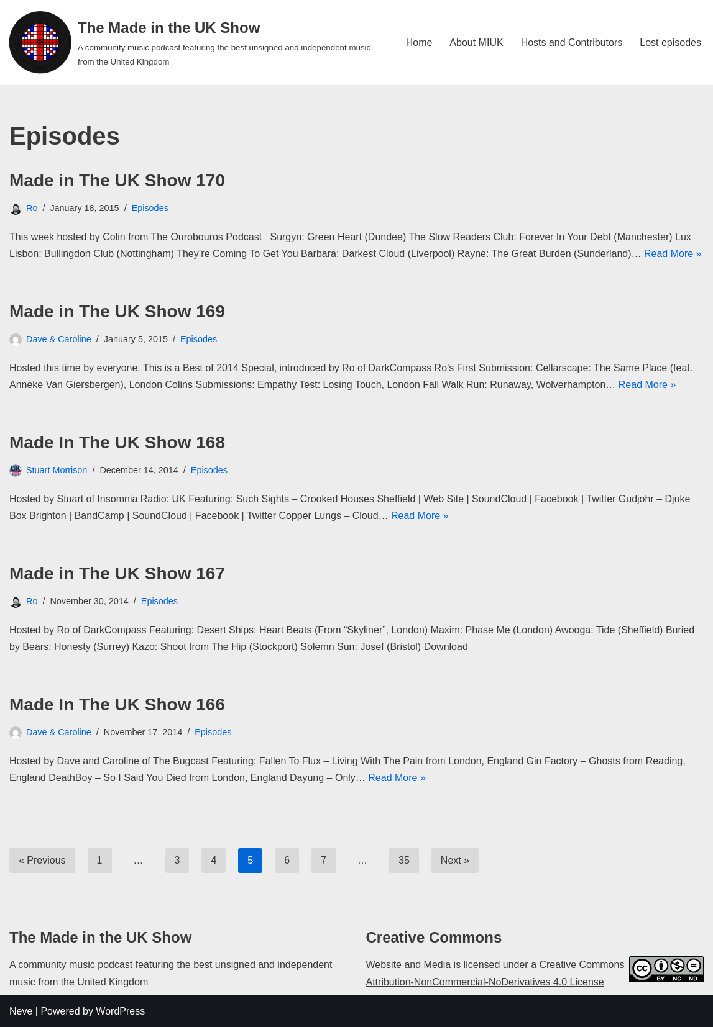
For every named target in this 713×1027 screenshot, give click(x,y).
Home (419, 42)
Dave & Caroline (58, 339)
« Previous (42, 860)
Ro (31, 208)
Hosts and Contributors (572, 42)
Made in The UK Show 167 (117, 573)
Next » (455, 860)
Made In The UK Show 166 (117, 704)
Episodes (150, 208)
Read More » (673, 253)
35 (404, 860)
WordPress (120, 1011)
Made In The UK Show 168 (117, 442)
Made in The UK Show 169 (117, 311)
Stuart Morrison (56, 470)
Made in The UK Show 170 (117, 180)
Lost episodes (670, 42)
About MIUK (476, 42)
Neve (20, 1011)
